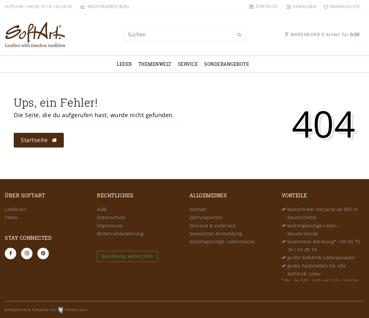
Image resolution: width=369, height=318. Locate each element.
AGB (102, 209)
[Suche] (239, 35)
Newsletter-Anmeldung (215, 234)
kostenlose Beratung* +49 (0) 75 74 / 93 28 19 (323, 245)
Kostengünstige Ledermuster (222, 241)
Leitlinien (15, 209)
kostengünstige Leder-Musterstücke (312, 230)
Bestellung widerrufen (127, 256)
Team (11, 217)
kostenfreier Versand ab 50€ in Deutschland (322, 213)
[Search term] (184, 34)
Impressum (110, 226)
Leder (124, 64)
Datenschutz (111, 217)
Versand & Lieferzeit (212, 226)
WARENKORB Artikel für (322, 34)
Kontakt (198, 209)
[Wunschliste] (340, 6)
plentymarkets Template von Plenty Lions (46, 309)
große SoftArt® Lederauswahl (321, 257)
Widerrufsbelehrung (120, 234)
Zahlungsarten (206, 217)
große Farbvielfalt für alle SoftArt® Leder (316, 270)
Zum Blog (266, 6)
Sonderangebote (226, 64)
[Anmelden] (301, 6)
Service (188, 64)
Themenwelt (155, 64)
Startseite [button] (39, 140)
